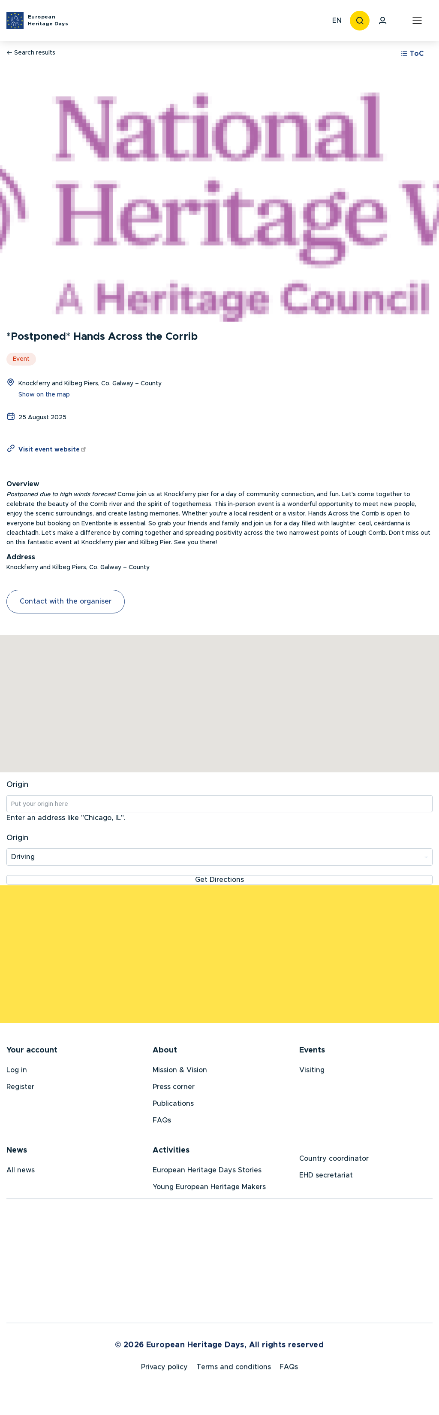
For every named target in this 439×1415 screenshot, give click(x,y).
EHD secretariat (326, 1177)
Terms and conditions (233, 1370)
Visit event (52, 450)
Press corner (174, 1088)
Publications (173, 1105)
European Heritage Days (48, 20)
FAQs (162, 1122)
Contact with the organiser (65, 601)
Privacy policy (164, 1370)
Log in (16, 1071)
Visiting (312, 1071)
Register (20, 1088)
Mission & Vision (180, 1071)
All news (20, 1171)
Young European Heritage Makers (209, 1188)
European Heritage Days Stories (207, 1171)
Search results (30, 52)
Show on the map (44, 395)
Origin (17, 785)
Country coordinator (334, 1160)
